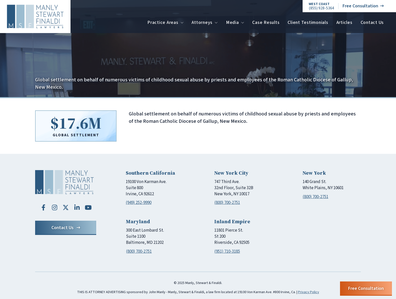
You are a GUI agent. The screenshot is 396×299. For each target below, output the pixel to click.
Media (235, 22)
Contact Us (372, 22)
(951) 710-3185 (227, 251)
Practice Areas (165, 22)
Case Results (265, 22)
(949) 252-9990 (138, 203)
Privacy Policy (308, 292)
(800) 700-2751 (227, 203)
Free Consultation (363, 6)
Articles (344, 22)
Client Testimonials (308, 22)
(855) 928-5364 (321, 6)
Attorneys (205, 22)
